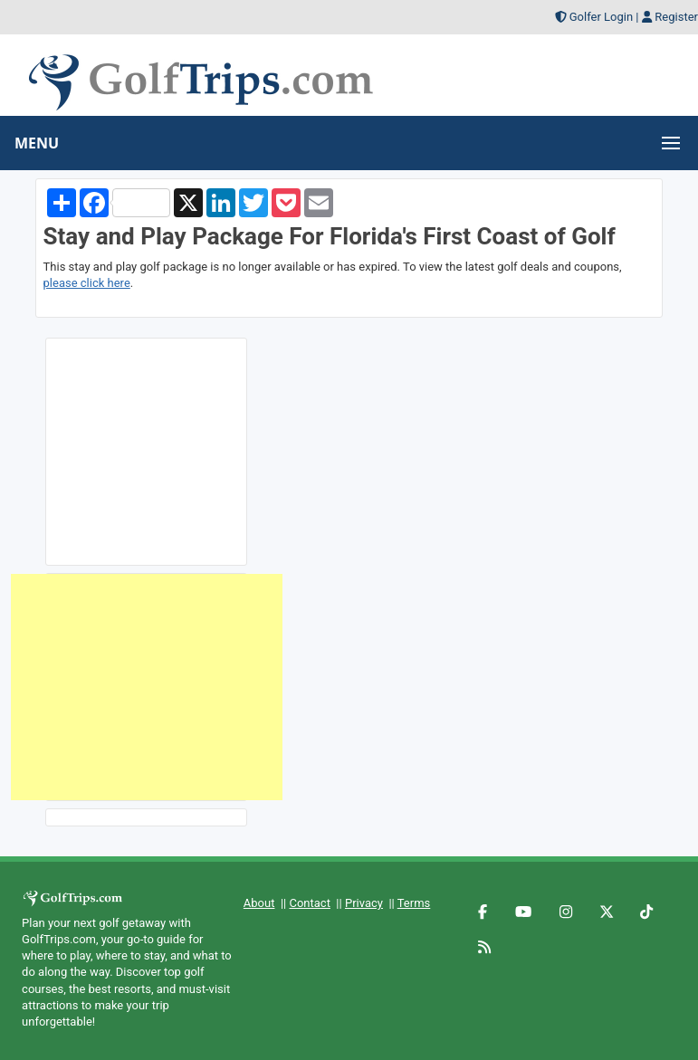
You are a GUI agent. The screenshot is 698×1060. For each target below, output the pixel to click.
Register (676, 17)
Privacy (364, 903)
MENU (36, 143)
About (259, 903)
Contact (309, 903)
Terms (414, 903)
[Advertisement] (146, 687)
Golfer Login (601, 17)
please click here (86, 283)
